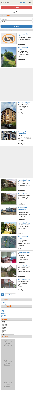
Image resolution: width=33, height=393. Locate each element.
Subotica (7, 323)
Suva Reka (7, 326)
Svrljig (7, 328)
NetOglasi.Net (6, 2)
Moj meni (22, 2)
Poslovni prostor (5, 311)
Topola (7, 334)
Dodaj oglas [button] (16, 7)
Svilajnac (7, 327)
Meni (29, 2)
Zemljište (3, 315)
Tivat (7, 333)
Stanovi (3, 308)
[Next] (12, 294)
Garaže (3, 317)
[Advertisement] (16, 84)
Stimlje (7, 321)
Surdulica (7, 324)
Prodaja (3, 302)
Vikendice (4, 313)
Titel (7, 331)
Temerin (7, 330)
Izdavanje (4, 304)
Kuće (2, 310)
